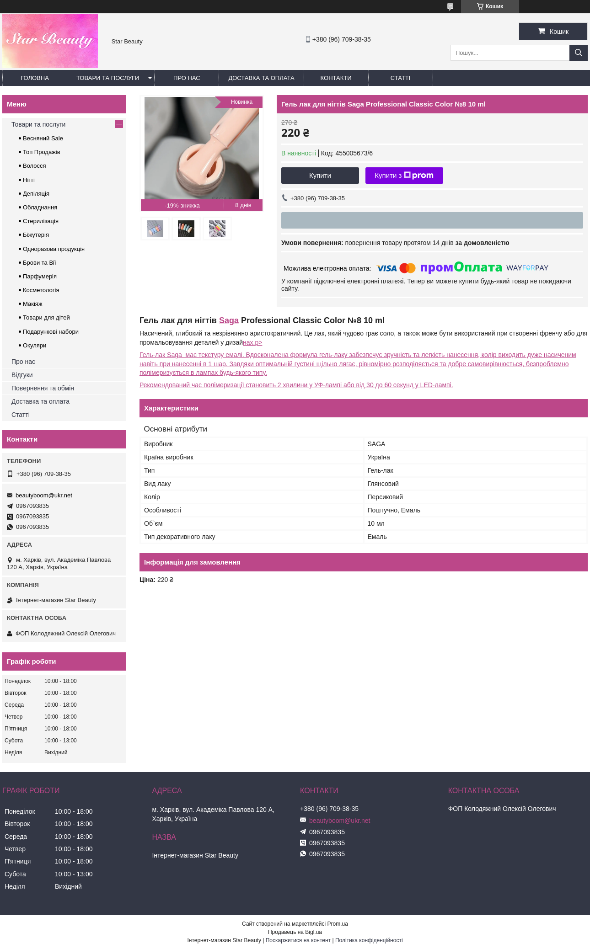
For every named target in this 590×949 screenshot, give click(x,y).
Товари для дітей (46, 317)
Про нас (186, 78)
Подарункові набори (51, 331)
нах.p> (252, 342)
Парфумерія (40, 276)
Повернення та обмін (42, 388)
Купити (320, 175)
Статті (401, 78)
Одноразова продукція (54, 248)
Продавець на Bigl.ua (295, 932)
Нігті (29, 179)
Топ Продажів (41, 152)
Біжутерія (36, 234)
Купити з (404, 175)
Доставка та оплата (261, 78)
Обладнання (40, 207)
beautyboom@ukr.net (44, 495)
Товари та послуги (107, 78)
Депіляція (36, 193)
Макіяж (33, 303)
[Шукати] (578, 53)
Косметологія (41, 290)
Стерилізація (41, 221)
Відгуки (22, 375)
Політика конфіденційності (369, 940)
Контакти (336, 78)
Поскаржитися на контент (298, 940)
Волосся (34, 165)
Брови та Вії (39, 262)
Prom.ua (337, 924)
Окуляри (34, 345)
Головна (35, 78)
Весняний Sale (43, 138)
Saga (229, 320)
